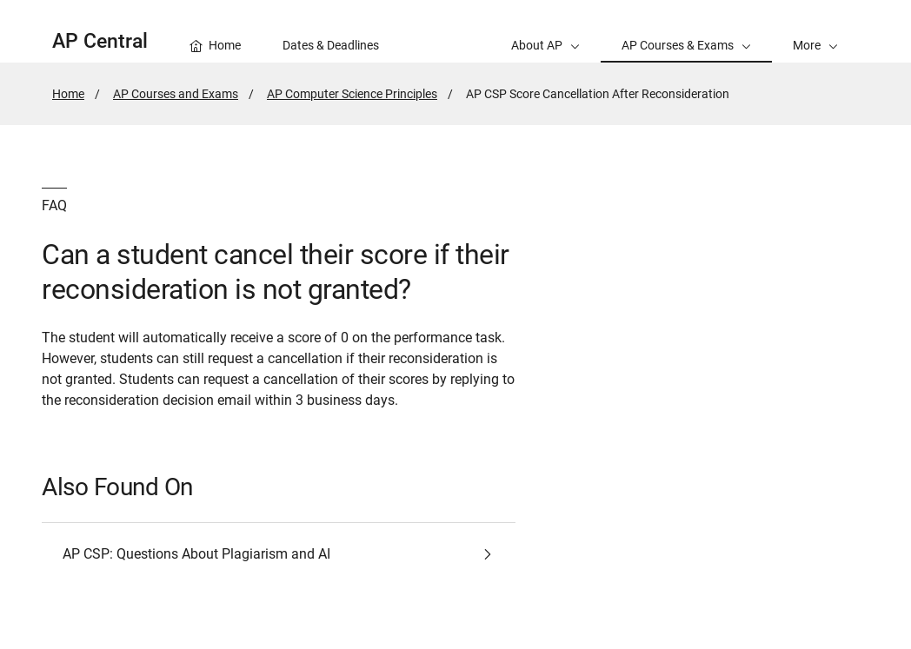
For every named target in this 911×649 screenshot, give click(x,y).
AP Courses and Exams (175, 94)
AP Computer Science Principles (352, 94)
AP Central (100, 41)
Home (68, 94)
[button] (815, 31)
